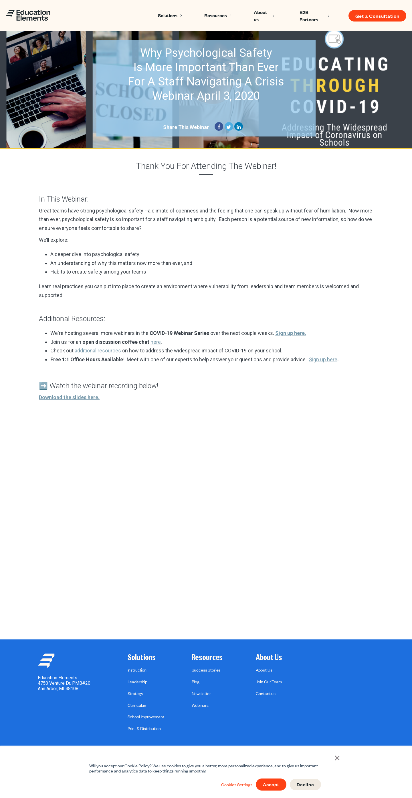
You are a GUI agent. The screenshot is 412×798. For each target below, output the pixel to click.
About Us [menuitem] (269, 657)
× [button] (338, 757)
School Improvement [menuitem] (146, 716)
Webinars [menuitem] (200, 705)
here (155, 342)
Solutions (167, 15)
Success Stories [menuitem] (206, 670)
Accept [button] (270, 784)
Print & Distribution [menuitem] (144, 728)
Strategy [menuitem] (135, 693)
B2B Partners (309, 15)
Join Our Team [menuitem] (269, 681)
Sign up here (323, 359)
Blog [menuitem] (195, 681)
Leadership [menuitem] (137, 681)
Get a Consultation (377, 16)
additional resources (98, 351)
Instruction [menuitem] (137, 670)
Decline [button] (305, 784)
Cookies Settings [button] (235, 784)
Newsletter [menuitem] (201, 693)
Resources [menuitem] (207, 657)
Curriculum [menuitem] (137, 705)
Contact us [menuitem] (266, 693)
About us (260, 15)
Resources (215, 15)
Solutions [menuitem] (142, 657)
